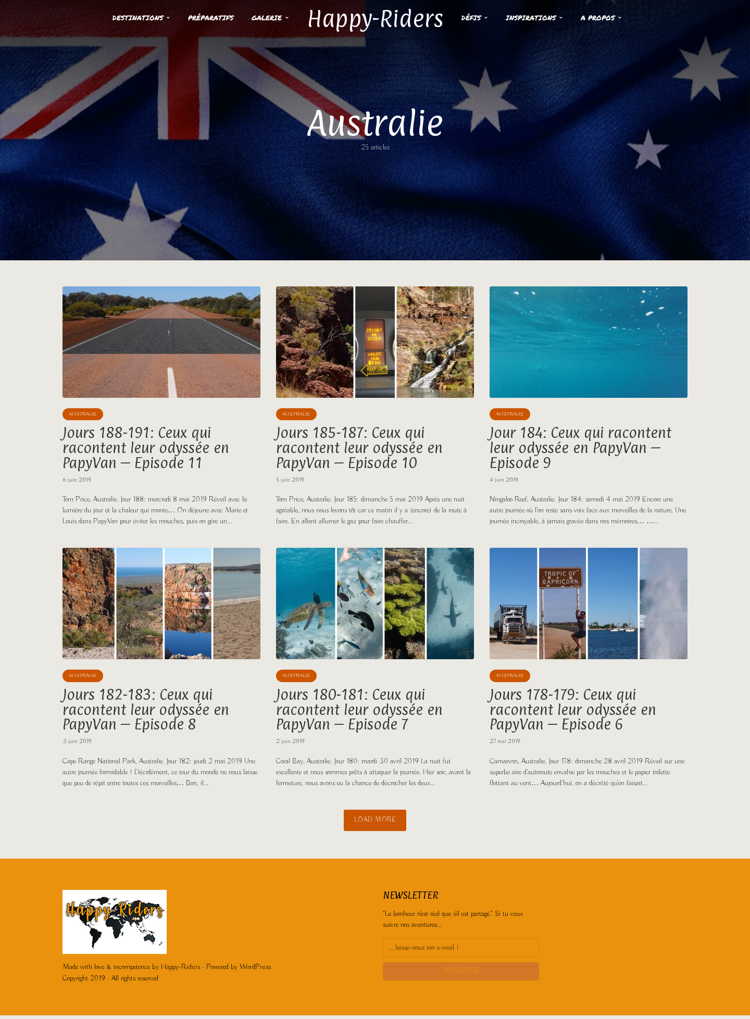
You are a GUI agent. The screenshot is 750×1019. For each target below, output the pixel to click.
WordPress (252, 971)
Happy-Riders (375, 17)
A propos (606, 17)
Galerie (258, 17)
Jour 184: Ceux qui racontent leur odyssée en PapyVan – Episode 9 (584, 449)
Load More (375, 825)
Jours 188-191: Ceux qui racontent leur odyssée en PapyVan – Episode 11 (148, 449)
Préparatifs (202, 17)
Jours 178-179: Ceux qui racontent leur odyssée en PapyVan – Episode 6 (575, 713)
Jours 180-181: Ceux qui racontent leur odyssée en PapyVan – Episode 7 (362, 713)
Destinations (129, 17)
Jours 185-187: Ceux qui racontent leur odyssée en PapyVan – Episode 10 (362, 449)
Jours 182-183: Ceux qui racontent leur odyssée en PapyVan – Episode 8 (148, 713)
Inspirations (540, 17)
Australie (83, 414)
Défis (480, 17)
